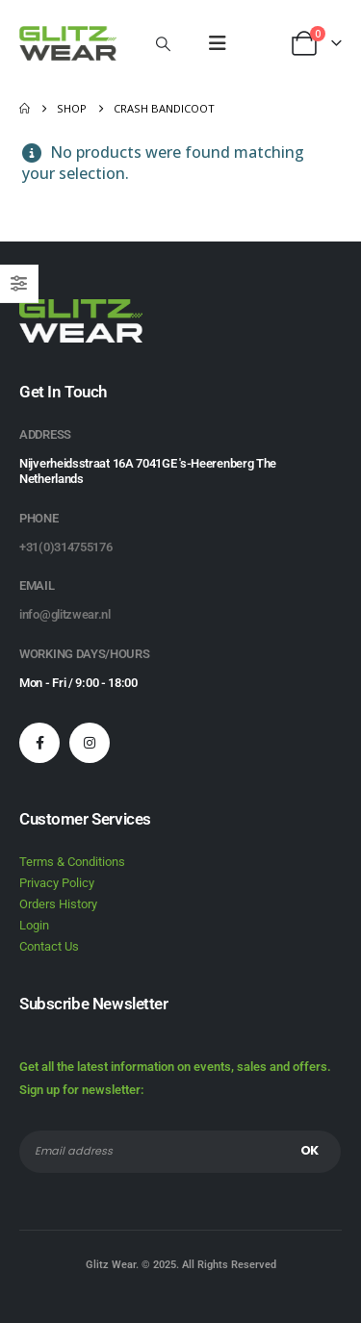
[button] (162, 43)
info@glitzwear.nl (65, 614)
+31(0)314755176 (66, 547)
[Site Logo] (67, 43)
